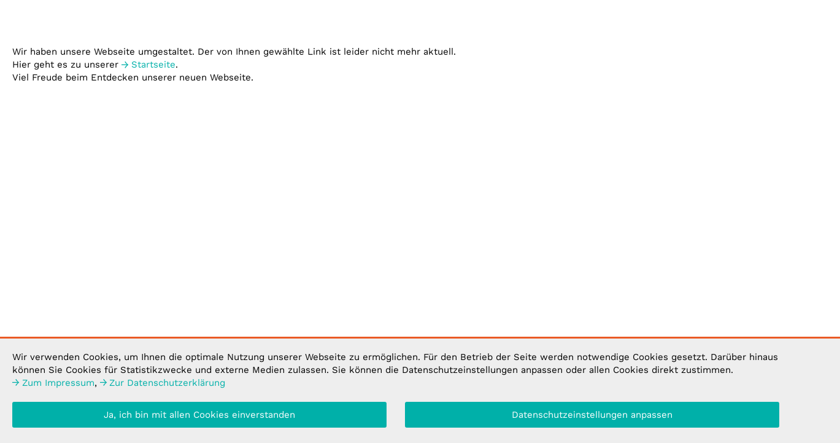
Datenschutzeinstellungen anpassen (592, 416)
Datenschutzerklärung (163, 384)
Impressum (53, 384)
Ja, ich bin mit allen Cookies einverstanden (199, 416)
